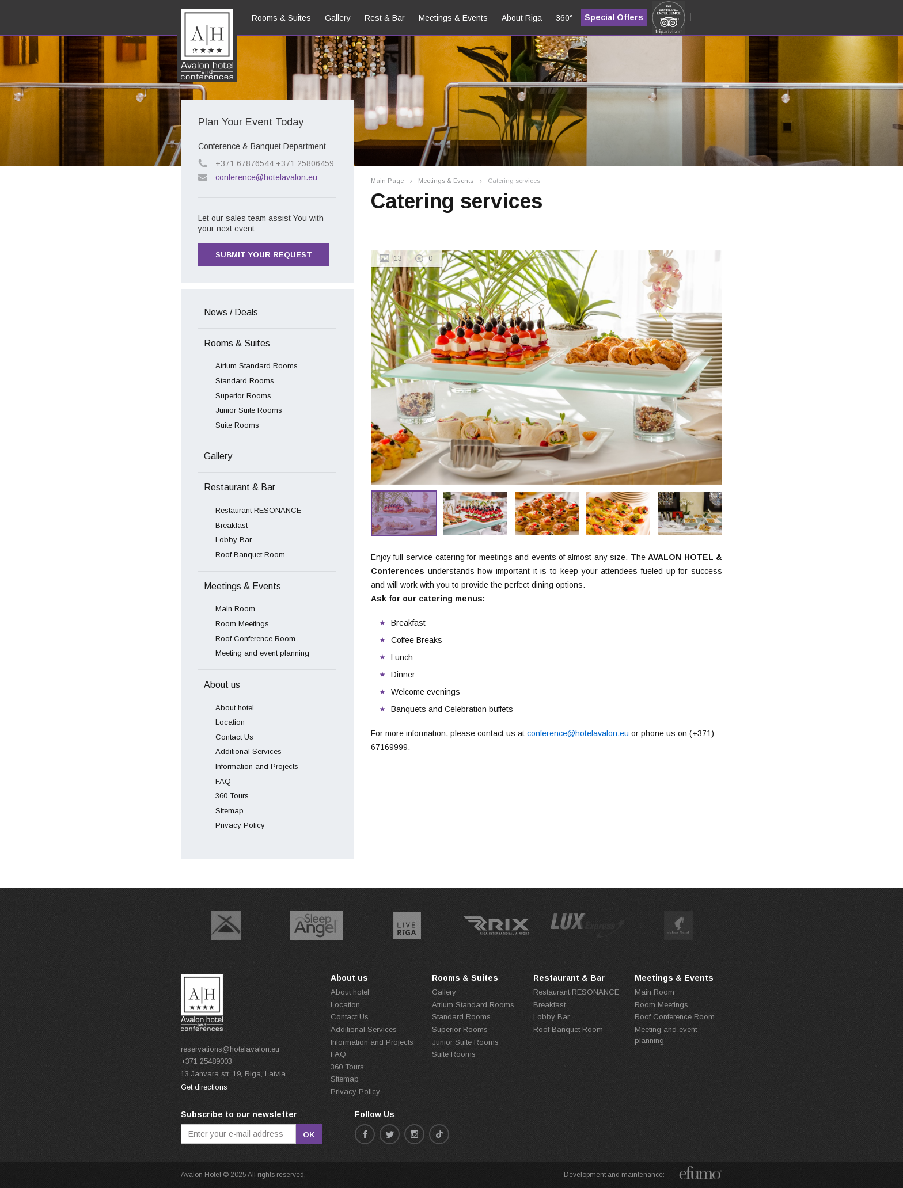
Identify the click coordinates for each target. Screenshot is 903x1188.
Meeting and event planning (262, 653)
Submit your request (263, 254)
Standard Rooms (244, 380)
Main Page (387, 181)
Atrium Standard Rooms (256, 365)
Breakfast (231, 525)
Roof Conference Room (255, 638)
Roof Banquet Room (250, 554)
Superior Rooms (243, 395)
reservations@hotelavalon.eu (230, 1049)
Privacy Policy (240, 825)
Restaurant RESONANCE (258, 510)
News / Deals (231, 312)
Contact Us (234, 737)
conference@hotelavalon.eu (266, 177)
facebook (365, 1134)
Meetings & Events (445, 181)
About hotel (234, 707)
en (194, 52)
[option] (546, 367)
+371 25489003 (206, 1061)
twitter (390, 1134)
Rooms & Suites (237, 343)
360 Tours (232, 795)
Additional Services (248, 751)
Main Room (235, 608)
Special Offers (614, 17)
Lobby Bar (233, 539)
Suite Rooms (237, 425)
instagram (414, 1134)
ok (309, 1134)
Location (230, 722)
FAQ (223, 781)
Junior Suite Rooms (248, 410)
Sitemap (229, 810)
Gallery (218, 456)
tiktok (439, 1134)
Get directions (204, 1087)
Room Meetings (242, 623)
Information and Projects (256, 766)
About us (222, 685)
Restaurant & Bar (239, 487)
